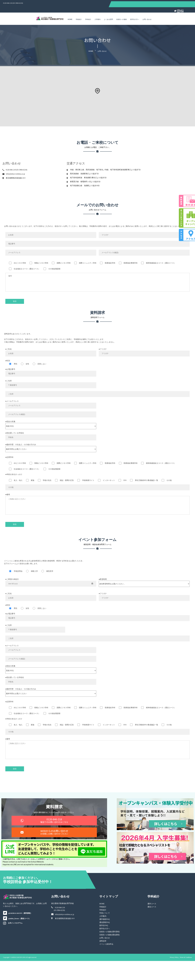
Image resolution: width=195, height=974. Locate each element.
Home (70, 13)
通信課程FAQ (104, 935)
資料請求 (102, 954)
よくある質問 (108, 13)
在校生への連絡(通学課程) (109, 945)
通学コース (144, 917)
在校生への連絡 (121, 13)
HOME (101, 917)
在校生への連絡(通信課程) (109, 948)
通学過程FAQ (104, 932)
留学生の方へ (134, 13)
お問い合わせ (147, 13)
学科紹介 (88, 13)
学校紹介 (79, 13)
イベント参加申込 (106, 957)
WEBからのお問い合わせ (62, 845)
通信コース (144, 920)
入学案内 (97, 13)
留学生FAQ (103, 938)
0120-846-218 (62, 830)
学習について (104, 926)
